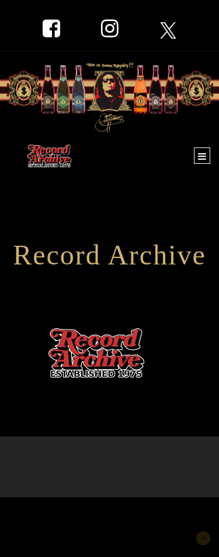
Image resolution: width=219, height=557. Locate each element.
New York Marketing (65, 515)
